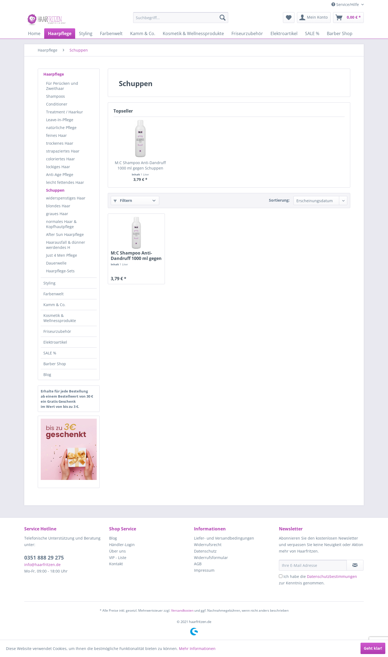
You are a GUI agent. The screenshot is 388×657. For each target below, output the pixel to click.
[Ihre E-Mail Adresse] (313, 565)
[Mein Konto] (314, 17)
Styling (49, 283)
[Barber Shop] (339, 33)
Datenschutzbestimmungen (332, 576)
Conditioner (56, 104)
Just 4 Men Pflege (61, 255)
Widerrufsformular (211, 557)
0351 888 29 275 (44, 557)
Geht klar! (373, 648)
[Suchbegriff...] (180, 17)
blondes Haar (58, 205)
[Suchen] (222, 17)
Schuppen (55, 190)
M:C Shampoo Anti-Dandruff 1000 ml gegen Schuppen (140, 165)
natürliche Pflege (61, 127)
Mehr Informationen (197, 648)
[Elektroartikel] (284, 33)
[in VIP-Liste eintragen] (355, 565)
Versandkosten (182, 610)
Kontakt (116, 563)
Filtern (123, 200)
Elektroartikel (55, 342)
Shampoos (55, 96)
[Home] (34, 33)
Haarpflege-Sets (60, 270)
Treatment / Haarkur (64, 111)
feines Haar (56, 135)
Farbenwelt (53, 293)
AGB (198, 563)
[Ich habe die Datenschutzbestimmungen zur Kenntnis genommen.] (280, 576)
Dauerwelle (56, 263)
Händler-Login (122, 544)
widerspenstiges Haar (65, 198)
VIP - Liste (117, 557)
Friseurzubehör (57, 331)
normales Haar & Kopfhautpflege (61, 224)
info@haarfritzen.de (42, 564)
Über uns (117, 551)
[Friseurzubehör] (247, 33)
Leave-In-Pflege (59, 119)
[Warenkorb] (348, 17)
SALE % (49, 352)
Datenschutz (205, 551)
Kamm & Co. (54, 304)
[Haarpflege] (59, 33)
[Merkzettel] (289, 17)
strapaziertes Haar (62, 151)
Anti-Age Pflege (59, 174)
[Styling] (85, 33)
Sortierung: (279, 200)
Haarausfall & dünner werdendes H (65, 245)
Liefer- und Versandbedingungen (224, 538)
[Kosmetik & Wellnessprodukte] (193, 33)
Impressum (204, 570)
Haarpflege (53, 74)
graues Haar (57, 213)
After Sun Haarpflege (65, 234)
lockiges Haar (58, 166)
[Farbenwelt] (111, 33)
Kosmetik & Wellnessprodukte (59, 318)
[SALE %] (312, 33)
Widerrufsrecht (207, 544)
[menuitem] (180, 17)
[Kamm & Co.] (142, 33)
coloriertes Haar (60, 158)
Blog (47, 374)
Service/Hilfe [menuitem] (345, 4)
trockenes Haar (59, 143)
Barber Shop (54, 363)
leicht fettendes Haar (65, 182)
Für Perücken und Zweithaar (62, 86)
